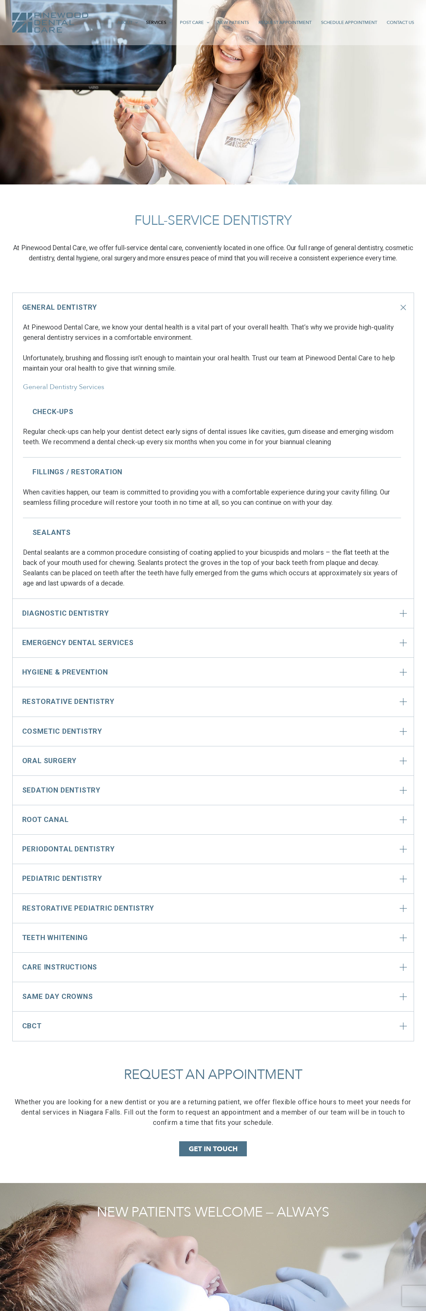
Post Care (172, 22)
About (100, 22)
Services (134, 22)
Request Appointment (273, 22)
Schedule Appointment (342, 22)
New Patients (217, 22)
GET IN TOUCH (213, 1149)
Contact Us (398, 22)
